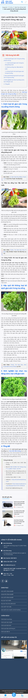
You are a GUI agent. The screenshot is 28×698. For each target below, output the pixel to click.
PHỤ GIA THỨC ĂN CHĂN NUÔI (8, 603)
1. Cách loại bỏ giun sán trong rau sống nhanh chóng (14, 59)
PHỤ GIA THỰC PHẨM (6, 600)
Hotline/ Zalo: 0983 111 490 (9, 561)
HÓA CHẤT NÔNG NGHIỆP (7, 597)
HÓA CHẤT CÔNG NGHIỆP (7, 591)
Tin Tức (11, 7)
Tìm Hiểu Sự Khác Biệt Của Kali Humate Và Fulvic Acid (19, 512)
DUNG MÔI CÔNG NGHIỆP (7, 594)
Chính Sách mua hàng (6, 619)
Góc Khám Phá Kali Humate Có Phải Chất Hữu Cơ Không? (19, 522)
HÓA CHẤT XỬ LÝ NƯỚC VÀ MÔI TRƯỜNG (11, 609)
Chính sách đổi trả (5, 631)
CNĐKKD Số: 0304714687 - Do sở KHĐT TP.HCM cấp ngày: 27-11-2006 (14, 569)
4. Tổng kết (7, 84)
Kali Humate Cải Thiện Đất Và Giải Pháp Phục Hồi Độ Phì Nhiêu (19, 503)
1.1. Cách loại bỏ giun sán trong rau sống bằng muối (14, 63)
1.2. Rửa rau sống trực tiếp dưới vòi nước (14, 68)
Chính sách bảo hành (6, 625)
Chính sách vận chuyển (6, 622)
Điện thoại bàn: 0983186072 (10, 558)
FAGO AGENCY (19, 692)
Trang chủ (4, 7)
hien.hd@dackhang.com (9, 565)
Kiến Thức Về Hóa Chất (20, 7)
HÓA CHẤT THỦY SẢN (6, 606)
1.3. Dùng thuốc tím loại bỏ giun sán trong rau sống (14, 72)
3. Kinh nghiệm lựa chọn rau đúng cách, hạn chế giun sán (14, 80)
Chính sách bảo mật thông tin (8, 628)
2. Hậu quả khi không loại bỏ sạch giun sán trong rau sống (14, 76)
